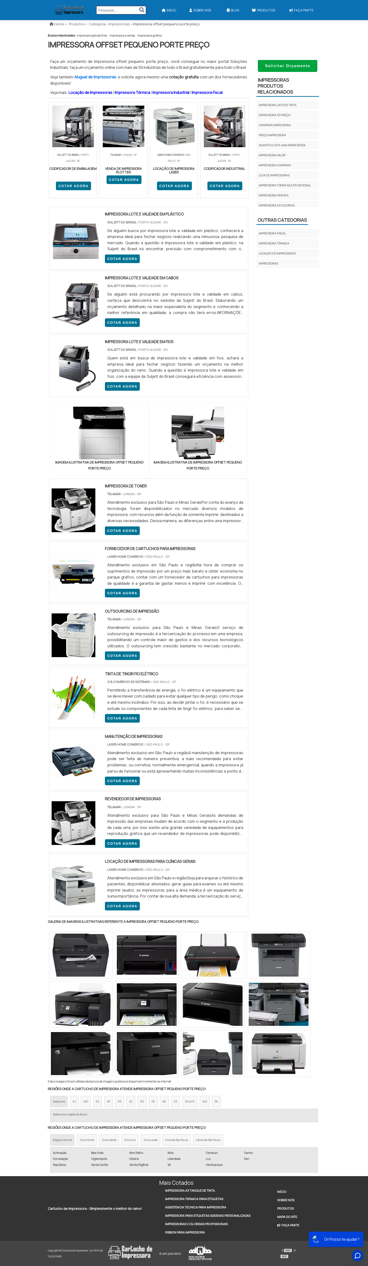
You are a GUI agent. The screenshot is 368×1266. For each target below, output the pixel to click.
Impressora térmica (274, 243)
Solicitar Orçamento (287, 66)
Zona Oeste (109, 1140)
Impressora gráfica (149, 35)
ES (97, 1101)
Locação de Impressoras (91, 92)
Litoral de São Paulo (208, 1140)
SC (131, 1101)
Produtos (263, 10)
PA (216, 1101)
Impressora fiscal (272, 233)
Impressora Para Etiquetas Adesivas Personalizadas (207, 1215)
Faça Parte (301, 10)
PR (119, 1101)
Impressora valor (272, 155)
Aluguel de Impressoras (95, 77)
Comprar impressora (275, 125)
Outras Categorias (282, 220)
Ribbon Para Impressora (185, 1232)
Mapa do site (287, 1217)
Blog (233, 10)
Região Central (62, 1140)
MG (86, 1101)
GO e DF (190, 1101)
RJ (74, 1101)
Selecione (59, 1101)
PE (153, 1101)
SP (108, 1101)
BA (164, 1101)
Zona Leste (150, 1140)
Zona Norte (87, 1140)
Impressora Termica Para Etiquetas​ (194, 1199)
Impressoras (268, 263)
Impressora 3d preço (274, 115)
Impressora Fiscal (207, 92)
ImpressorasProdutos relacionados (275, 86)
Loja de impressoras (274, 175)
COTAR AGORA (73, 186)
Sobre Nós (200, 10)
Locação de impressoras (277, 253)
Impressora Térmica (133, 92)
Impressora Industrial (171, 92)
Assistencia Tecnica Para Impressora (195, 1207)
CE (175, 1101)
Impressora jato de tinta (92, 35)
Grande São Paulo (176, 1140)
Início (169, 10)
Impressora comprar (275, 165)
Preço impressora (272, 135)
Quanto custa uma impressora (282, 145)
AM (204, 1101)
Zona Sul (130, 1140)
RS (142, 1101)
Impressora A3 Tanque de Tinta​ (190, 1190)
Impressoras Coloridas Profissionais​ (196, 1224)
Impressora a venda (122, 35)
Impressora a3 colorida (277, 205)
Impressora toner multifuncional (285, 185)
